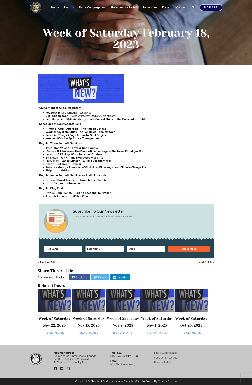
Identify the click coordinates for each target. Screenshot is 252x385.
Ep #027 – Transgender (83, 138)
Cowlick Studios (167, 381)
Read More (54, 332)
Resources (150, 7)
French (166, 7)
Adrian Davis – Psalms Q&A (97, 132)
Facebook (81, 277)
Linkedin (121, 277)
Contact (181, 7)
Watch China (81, 196)
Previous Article (49, 262)
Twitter (101, 277)
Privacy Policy (162, 362)
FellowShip (53, 112)
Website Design (144, 381)
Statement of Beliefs (124, 7)
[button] (193, 8)
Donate (211, 7)
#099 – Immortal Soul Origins (87, 135)
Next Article (205, 262)
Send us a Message (165, 357)
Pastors (69, 7)
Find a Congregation (92, 7)
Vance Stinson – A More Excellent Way (87, 160)
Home (55, 7)
